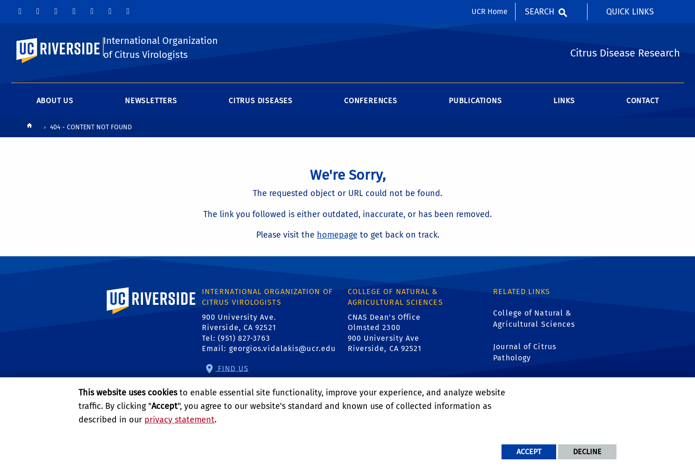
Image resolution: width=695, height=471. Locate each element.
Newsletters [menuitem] (151, 118)
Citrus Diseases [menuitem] (261, 118)
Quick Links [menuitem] (630, 12)
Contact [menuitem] (642, 118)
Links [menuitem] (564, 118)
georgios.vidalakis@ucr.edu (282, 365)
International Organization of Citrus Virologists (151, 57)
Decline (587, 451)
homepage (337, 252)
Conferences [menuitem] (370, 118)
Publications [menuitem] (475, 118)
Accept (528, 451)
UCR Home (490, 11)
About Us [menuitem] (54, 118)
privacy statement (179, 420)
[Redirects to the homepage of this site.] (29, 145)
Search (539, 12)
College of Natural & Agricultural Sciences (534, 336)
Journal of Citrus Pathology (524, 369)
